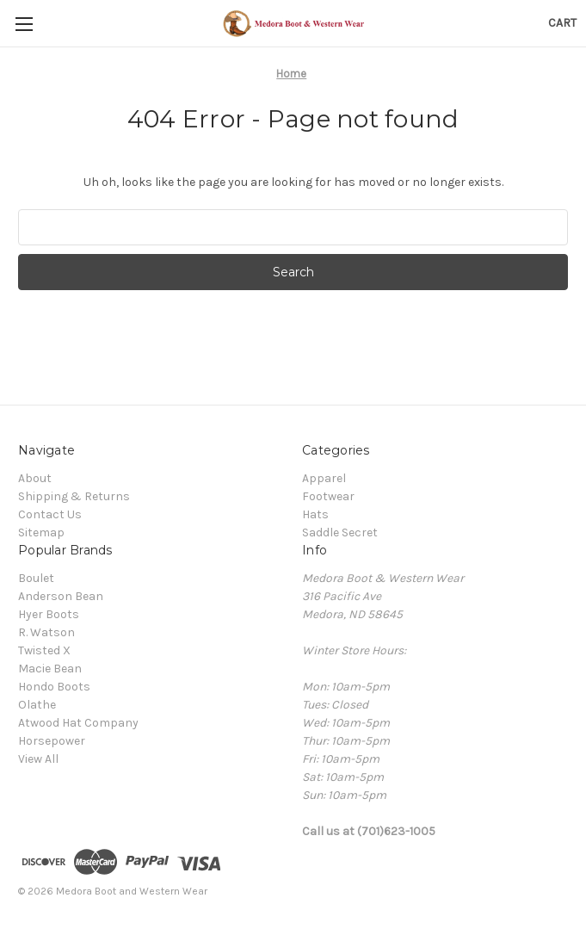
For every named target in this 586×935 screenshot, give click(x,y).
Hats (315, 514)
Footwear (328, 496)
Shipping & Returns (74, 496)
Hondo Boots (54, 686)
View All (38, 759)
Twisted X (44, 650)
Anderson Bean (60, 596)
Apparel (324, 478)
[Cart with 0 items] (562, 23)
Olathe (37, 704)
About (35, 478)
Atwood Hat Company (78, 722)
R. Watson (46, 632)
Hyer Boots (48, 614)
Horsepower (51, 741)
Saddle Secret (340, 532)
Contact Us (50, 514)
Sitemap (41, 532)
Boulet (36, 578)
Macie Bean (50, 668)
